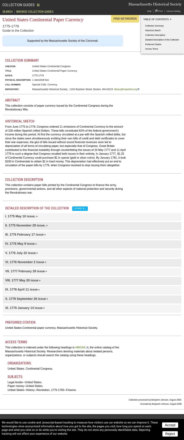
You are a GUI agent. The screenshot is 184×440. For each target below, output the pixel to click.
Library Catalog (173, 11)
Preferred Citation (153, 44)
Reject (170, 434)
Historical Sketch (153, 30)
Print (159, 10)
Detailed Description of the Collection (162, 40)
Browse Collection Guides (34, 11)
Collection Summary (154, 26)
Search (7, 11)
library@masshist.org (125, 89)
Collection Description (155, 35)
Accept (170, 425)
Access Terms (151, 49)
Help (149, 11)
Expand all (80, 208)
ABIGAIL (80, 347)
